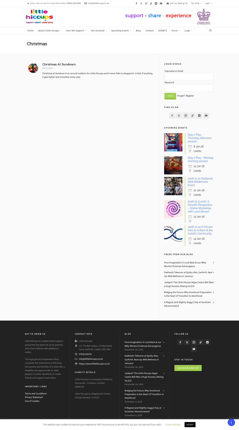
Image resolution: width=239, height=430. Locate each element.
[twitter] (141, 3)
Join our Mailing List (177, 3)
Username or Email (173, 71)
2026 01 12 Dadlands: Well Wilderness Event (200, 182)
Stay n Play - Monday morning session (200, 159)
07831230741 (85, 354)
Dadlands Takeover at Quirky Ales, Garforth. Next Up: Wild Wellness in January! (188, 274)
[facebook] (137, 3)
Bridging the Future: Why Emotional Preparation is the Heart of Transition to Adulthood (188, 294)
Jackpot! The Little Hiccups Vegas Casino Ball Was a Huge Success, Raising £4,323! (188, 284)
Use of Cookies (32, 401)
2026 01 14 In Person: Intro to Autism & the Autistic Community (200, 230)
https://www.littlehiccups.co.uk (94, 363)
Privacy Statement (34, 397)
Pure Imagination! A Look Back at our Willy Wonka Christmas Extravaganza (185, 264)
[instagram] (146, 3)
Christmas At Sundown (59, 64)
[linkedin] (156, 3)
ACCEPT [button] (190, 424)
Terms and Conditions (36, 393)
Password (169, 82)
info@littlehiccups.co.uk (96, 3)
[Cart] (196, 3)
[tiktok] (151, 3)
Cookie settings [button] (172, 424)
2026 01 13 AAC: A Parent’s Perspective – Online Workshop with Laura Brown (200, 206)
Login (208, 3)
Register (190, 95)
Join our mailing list (188, 368)
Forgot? (181, 95)
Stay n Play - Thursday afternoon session (200, 138)
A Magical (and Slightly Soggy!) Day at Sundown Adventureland (187, 304)
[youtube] (161, 3)
